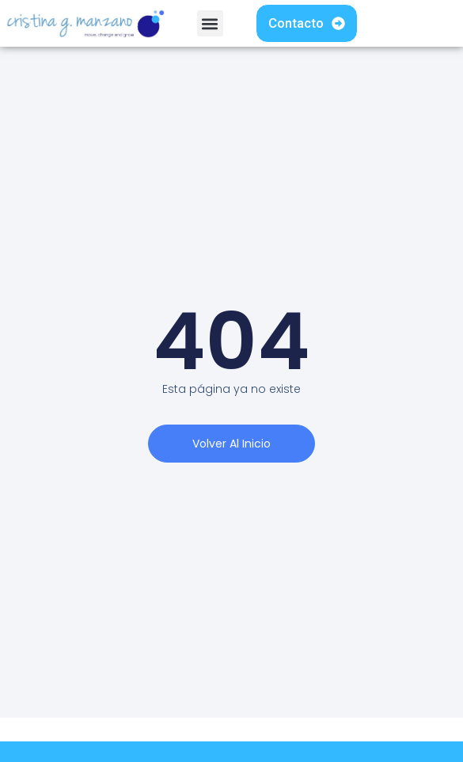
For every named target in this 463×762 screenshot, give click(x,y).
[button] (210, 23)
